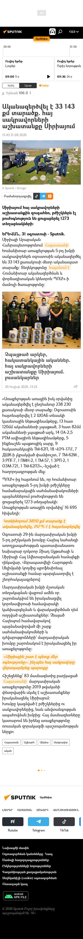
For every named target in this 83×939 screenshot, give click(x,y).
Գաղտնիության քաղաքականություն (29, 872)
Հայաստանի (56, 245)
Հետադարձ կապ (15, 884)
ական (8, 751)
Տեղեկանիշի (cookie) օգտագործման (29, 878)
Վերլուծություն (66, 810)
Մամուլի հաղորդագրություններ (25, 860)
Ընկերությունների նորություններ (26, 866)
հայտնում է (59, 267)
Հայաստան (11, 742)
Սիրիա (44, 742)
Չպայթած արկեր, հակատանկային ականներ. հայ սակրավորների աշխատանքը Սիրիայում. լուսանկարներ (37, 365)
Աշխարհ (29, 742)
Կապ (48, 854)
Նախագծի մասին (15, 848)
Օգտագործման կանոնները (22, 854)
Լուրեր (10, 66)
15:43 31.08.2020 (14, 135)
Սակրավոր (61, 742)
